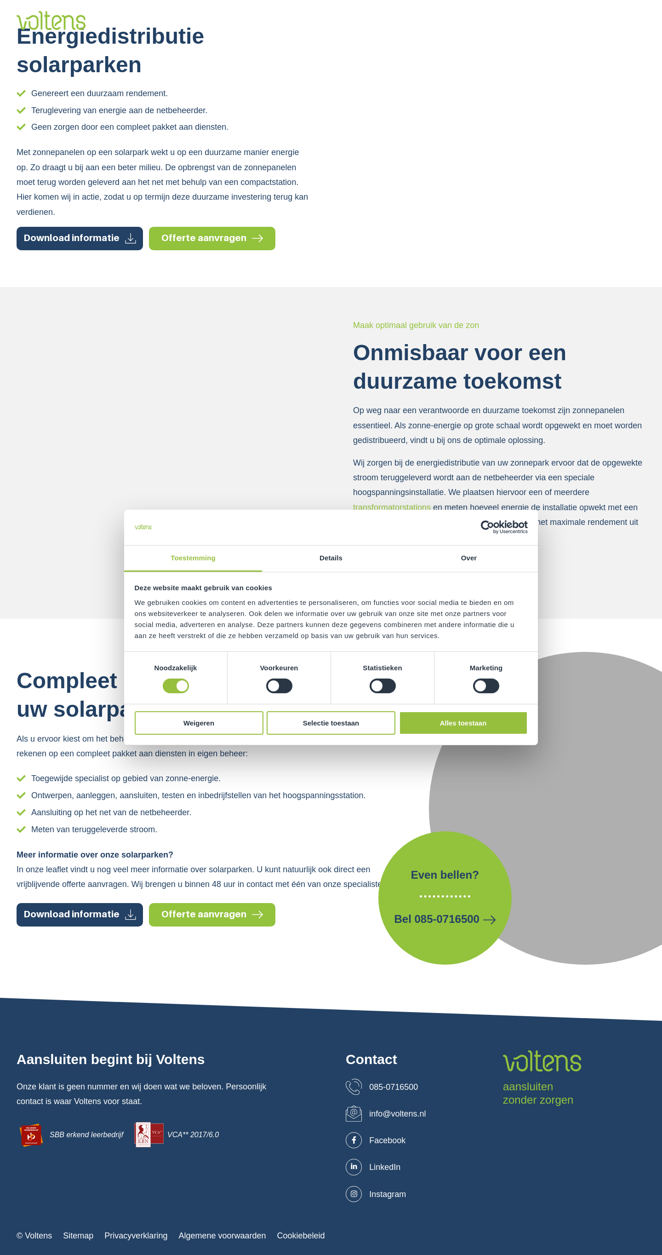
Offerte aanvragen (212, 238)
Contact (521, 21)
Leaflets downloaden (594, 21)
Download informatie (79, 238)
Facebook (375, 1140)
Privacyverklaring (135, 1236)
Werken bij (441, 21)
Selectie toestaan (331, 723)
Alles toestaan (463, 723)
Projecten (389, 21)
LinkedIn (373, 1167)
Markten (343, 21)
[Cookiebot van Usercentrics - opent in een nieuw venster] (487, 527)
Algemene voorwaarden (222, 1236)
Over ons (239, 21)
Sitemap (78, 1236)
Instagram (376, 1194)
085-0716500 (382, 1087)
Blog (484, 21)
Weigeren (198, 723)
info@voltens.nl (386, 1114)
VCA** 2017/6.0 (176, 1134)
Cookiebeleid (301, 1236)
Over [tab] (469, 558)
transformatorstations (392, 507)
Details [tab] (331, 558)
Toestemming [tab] (193, 558)
